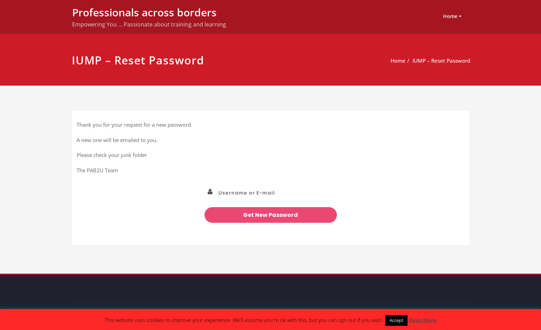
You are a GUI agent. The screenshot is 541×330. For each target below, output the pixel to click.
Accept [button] (396, 320)
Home (450, 16)
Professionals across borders (144, 12)
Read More (422, 319)
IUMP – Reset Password (441, 60)
